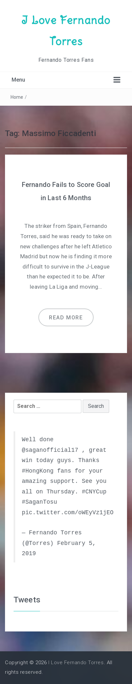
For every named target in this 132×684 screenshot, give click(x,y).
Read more (66, 317)
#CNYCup (94, 492)
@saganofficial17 (50, 450)
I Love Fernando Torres (76, 663)
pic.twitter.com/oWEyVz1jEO (67, 513)
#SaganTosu (39, 502)
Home (17, 97)
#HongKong (38, 471)
